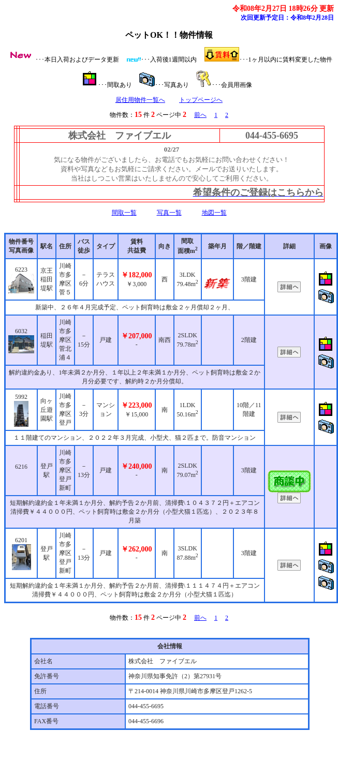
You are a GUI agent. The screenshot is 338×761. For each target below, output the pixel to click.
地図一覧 (214, 212)
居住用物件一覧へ (140, 99)
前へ (200, 114)
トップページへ (201, 99)
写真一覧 (169, 212)
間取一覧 (124, 212)
